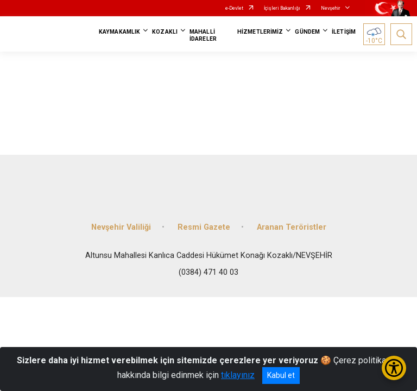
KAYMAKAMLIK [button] (119, 31)
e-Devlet (234, 8)
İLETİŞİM (344, 31)
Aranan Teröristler (291, 227)
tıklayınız (238, 375)
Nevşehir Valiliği (121, 227)
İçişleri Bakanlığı (282, 8)
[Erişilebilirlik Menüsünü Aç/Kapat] (394, 368)
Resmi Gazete (204, 227)
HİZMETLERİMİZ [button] (260, 31)
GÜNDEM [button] (307, 31)
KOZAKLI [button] (165, 31)
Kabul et (281, 375)
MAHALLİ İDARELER (203, 35)
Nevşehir (330, 8)
